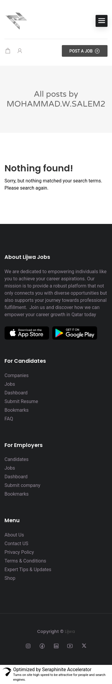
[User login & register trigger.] (19, 50)
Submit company (22, 485)
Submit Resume (21, 401)
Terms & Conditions (25, 561)
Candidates (16, 459)
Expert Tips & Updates (27, 569)
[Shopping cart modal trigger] (7, 50)
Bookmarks (16, 410)
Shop (9, 578)
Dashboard (15, 393)
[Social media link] (28, 645)
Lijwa (70, 631)
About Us (14, 535)
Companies (16, 375)
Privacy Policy (19, 552)
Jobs (9, 384)
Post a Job (84, 51)
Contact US (16, 543)
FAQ (8, 419)
